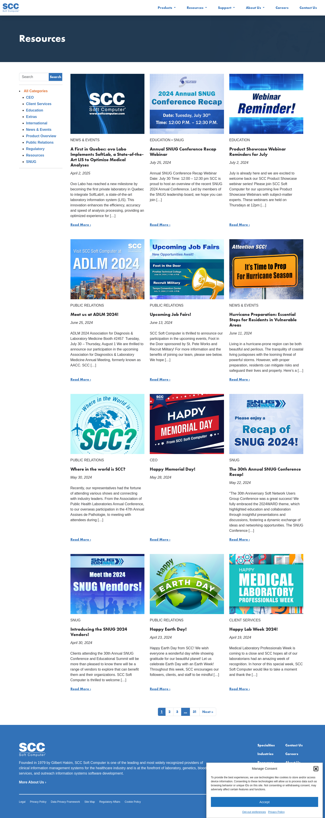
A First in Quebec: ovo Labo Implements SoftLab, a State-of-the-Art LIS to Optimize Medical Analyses (107, 157)
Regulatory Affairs (109, 801)
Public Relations (40, 142)
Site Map (89, 801)
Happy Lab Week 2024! (253, 629)
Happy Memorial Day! (172, 469)
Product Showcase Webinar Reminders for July (257, 151)
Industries (265, 753)
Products (165, 7)
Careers (282, 7)
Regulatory (35, 149)
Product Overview (41, 136)
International (36, 123)
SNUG (31, 162)
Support (225, 7)
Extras (31, 117)
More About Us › (32, 782)
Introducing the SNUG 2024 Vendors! (98, 631)
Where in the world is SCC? (97, 469)
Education (34, 110)
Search (55, 76)
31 (195, 711)
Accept (264, 806)
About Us (254, 7)
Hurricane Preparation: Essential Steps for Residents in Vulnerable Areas (263, 319)
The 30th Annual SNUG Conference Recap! (265, 471)
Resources (195, 7)
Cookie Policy (133, 801)
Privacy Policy (276, 816)
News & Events (39, 129)
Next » (207, 711)
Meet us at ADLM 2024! (94, 314)
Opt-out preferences (254, 816)
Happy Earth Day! (168, 629)
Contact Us (308, 7)
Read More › (80, 224)
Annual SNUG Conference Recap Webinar (183, 151)
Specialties (266, 745)
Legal (22, 801)
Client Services (39, 104)
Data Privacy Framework (65, 801)
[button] (316, 773)
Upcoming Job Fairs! (170, 314)
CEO (30, 97)
